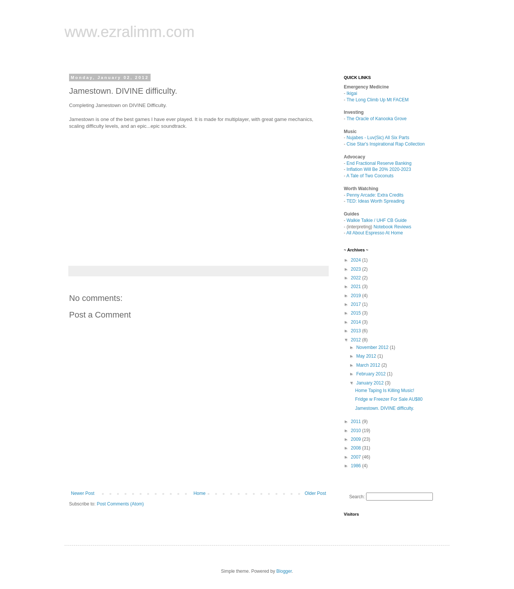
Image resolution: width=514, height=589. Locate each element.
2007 (356, 457)
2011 (356, 421)
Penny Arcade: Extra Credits (374, 195)
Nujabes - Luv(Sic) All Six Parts (377, 137)
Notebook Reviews (392, 226)
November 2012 (373, 347)
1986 (356, 465)
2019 (356, 295)
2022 (356, 278)
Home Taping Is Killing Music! (384, 390)
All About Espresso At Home (374, 233)
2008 (356, 448)
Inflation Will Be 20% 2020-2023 (378, 169)
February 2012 (371, 374)
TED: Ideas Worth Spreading (375, 201)
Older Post (315, 493)
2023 (356, 269)
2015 (356, 313)
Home (200, 493)
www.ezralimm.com (129, 31)
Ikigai (351, 93)
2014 (356, 322)
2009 (356, 439)
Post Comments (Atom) (120, 504)
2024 (356, 260)
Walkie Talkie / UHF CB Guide (376, 220)
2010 (356, 430)
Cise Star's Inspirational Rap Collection (385, 144)
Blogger (284, 571)
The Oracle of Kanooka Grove (376, 118)
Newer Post (82, 493)
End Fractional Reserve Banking (378, 163)
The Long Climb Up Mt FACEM (377, 99)
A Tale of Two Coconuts (370, 175)
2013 (356, 330)
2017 (356, 304)
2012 (356, 340)
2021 (356, 286)
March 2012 (369, 365)
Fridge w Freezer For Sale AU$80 (389, 399)
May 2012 (366, 356)
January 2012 (370, 383)
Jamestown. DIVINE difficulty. (384, 408)
